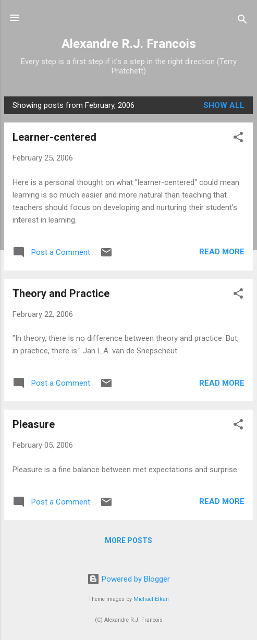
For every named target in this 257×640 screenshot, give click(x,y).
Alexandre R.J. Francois (129, 43)
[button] (238, 139)
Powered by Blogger (128, 579)
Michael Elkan (151, 599)
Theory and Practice (61, 293)
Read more (221, 251)
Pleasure (34, 424)
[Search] (242, 21)
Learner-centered (54, 137)
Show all (223, 105)
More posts (128, 540)
